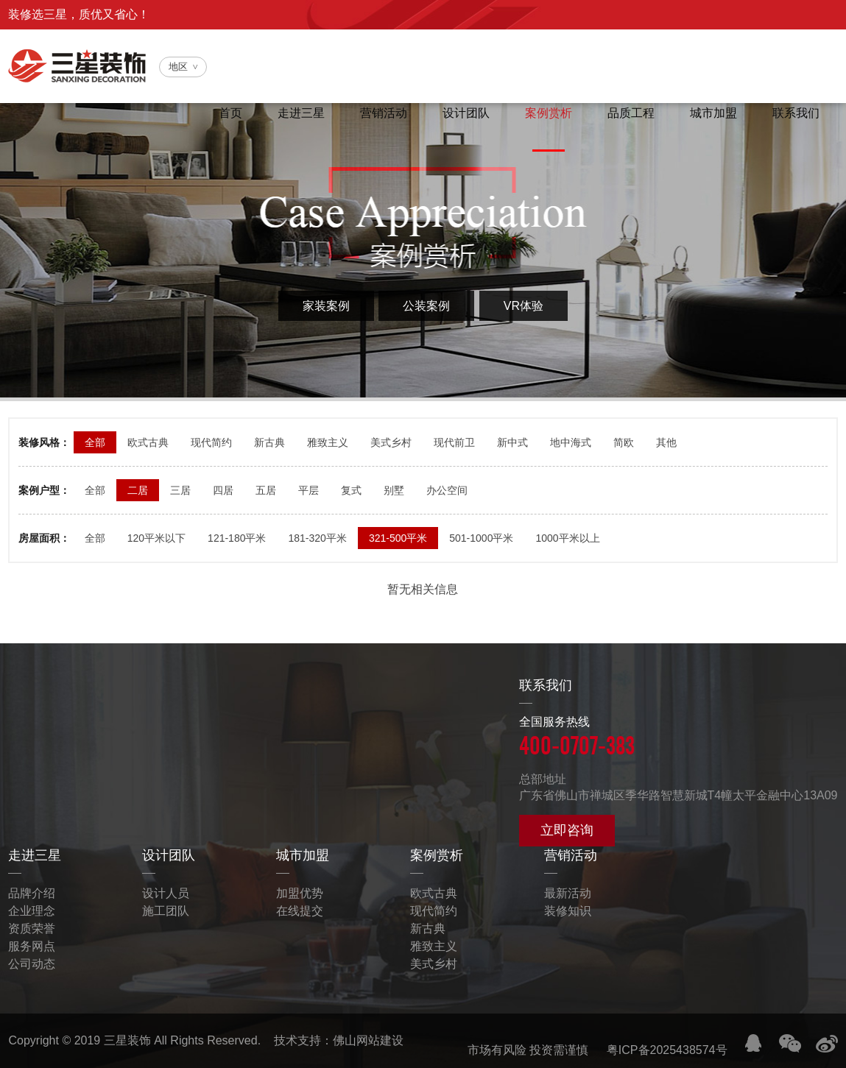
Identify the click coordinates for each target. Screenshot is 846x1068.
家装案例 (326, 306)
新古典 (269, 442)
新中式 (512, 442)
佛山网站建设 (368, 1040)
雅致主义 (327, 442)
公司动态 (31, 964)
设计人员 (165, 893)
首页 (220, 113)
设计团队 (460, 113)
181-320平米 (317, 538)
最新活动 (567, 893)
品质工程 (628, 113)
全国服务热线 (678, 737)
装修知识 (567, 911)
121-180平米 (237, 538)
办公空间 (447, 490)
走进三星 (292, 113)
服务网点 (31, 946)
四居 (223, 490)
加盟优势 (299, 893)
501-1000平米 (481, 538)
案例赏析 (544, 113)
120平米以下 (156, 538)
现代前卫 (454, 442)
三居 (180, 490)
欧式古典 (148, 442)
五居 (265, 490)
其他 (666, 442)
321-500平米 (398, 538)
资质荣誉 (31, 928)
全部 (95, 442)
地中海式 (570, 442)
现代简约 (211, 442)
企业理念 (31, 911)
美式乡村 (391, 442)
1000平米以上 (567, 538)
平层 (308, 490)
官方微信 (643, 46)
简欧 (623, 442)
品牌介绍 (31, 893)
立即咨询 (566, 830)
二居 (137, 490)
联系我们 (795, 113)
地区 (178, 66)
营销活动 (376, 113)
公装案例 (426, 306)
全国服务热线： (759, 46)
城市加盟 (712, 113)
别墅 (394, 490)
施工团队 (165, 911)
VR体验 (523, 306)
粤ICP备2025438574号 (667, 1050)
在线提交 (299, 911)
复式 (351, 490)
